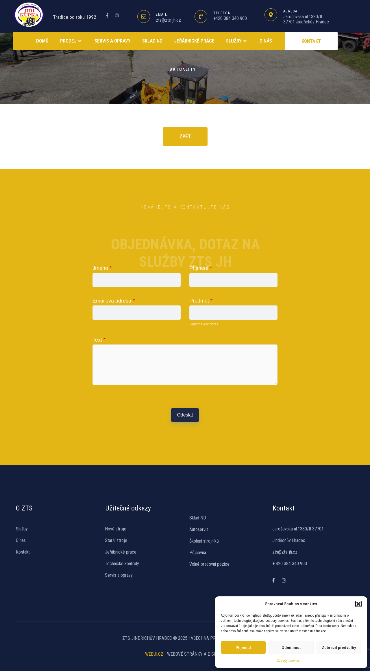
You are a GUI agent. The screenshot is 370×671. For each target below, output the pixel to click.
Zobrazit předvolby (339, 647)
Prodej (71, 41)
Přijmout (243, 647)
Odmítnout (291, 647)
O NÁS (266, 41)
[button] (358, 604)
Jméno (102, 268)
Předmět (200, 301)
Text (99, 340)
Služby (237, 41)
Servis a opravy (113, 41)
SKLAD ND (152, 41)
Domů (42, 41)
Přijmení (200, 268)
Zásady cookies (288, 661)
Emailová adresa (113, 301)
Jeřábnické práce (194, 41)
